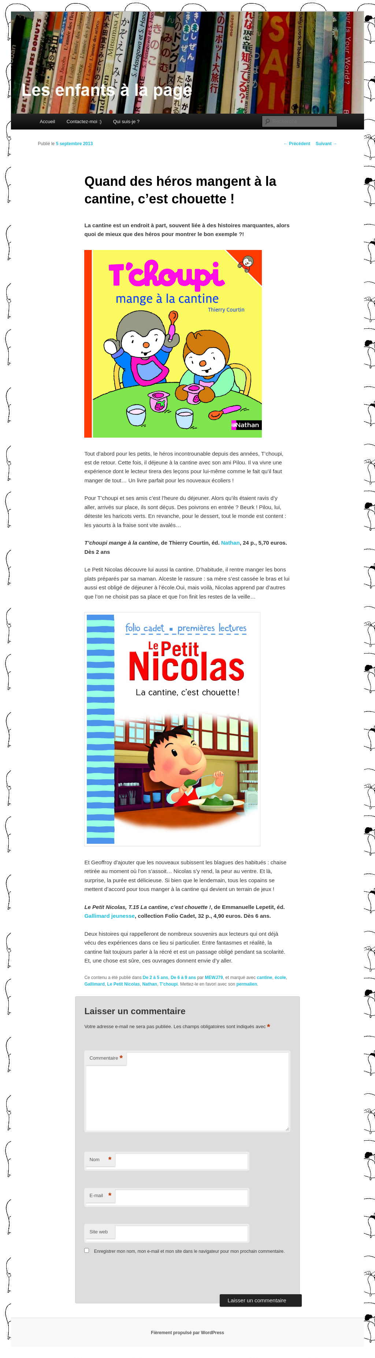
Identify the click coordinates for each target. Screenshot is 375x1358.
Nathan (230, 543)
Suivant (326, 143)
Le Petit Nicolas (123, 984)
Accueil (47, 121)
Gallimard (94, 984)
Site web (98, 1231)
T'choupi (169, 984)
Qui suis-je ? (126, 121)
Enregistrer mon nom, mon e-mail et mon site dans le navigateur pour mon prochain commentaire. (189, 1251)
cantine (264, 977)
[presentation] (134, 1276)
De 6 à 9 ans (183, 977)
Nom (100, 1160)
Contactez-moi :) (84, 121)
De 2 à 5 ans (155, 977)
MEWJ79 (214, 977)
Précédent (296, 143)
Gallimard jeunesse (109, 916)
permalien (246, 984)
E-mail (100, 1195)
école (280, 977)
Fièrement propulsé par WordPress (187, 1332)
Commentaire (106, 1058)
